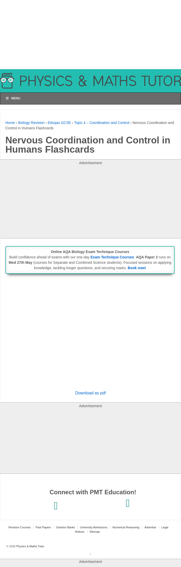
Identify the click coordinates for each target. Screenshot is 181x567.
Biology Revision (31, 123)
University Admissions (93, 527)
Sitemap (94, 531)
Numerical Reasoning (125, 527)
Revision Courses (19, 527)
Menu (12, 98)
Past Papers (43, 527)
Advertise (150, 527)
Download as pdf (90, 393)
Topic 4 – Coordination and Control (101, 123)
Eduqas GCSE (59, 123)
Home (10, 123)
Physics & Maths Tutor (30, 546)
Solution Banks (65, 527)
